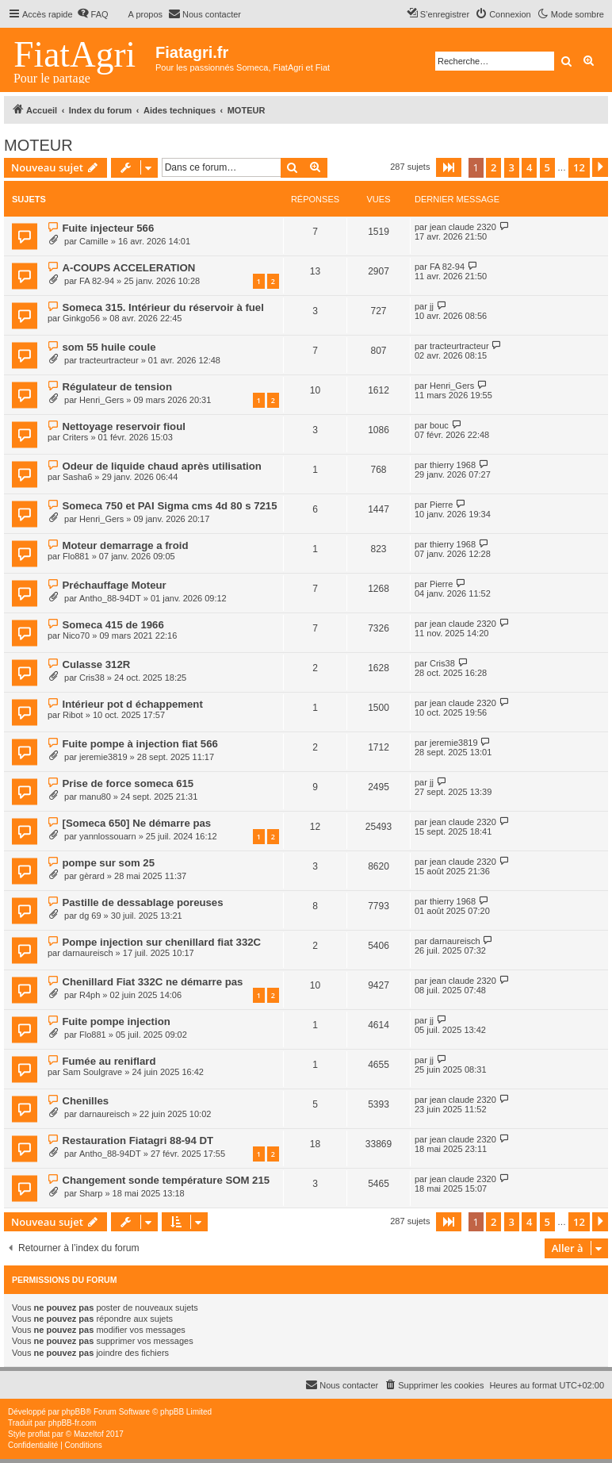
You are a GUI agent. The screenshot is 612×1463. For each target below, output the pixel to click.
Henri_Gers (101, 400)
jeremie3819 (103, 757)
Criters (75, 437)
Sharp (90, 1193)
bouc (439, 425)
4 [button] (529, 167)
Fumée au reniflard (108, 1061)
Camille (94, 241)
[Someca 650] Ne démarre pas (136, 823)
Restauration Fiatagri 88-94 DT (137, 1140)
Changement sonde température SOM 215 (166, 1180)
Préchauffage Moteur (114, 585)
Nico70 (76, 635)
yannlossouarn (107, 836)
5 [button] (547, 167)
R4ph (89, 995)
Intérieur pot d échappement (132, 704)
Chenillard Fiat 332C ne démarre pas (152, 982)
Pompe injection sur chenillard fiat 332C (161, 942)
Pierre (441, 504)
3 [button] (511, 167)
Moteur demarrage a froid (125, 545)
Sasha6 (77, 477)
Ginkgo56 (81, 318)
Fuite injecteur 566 (108, 228)
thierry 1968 (453, 465)
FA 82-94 (96, 281)
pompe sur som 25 (108, 863)
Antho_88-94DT (110, 598)
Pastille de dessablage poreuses (142, 902)
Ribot (73, 715)
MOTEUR (38, 145)
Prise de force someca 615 (127, 783)
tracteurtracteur (109, 360)
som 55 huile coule (108, 347)
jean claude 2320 (463, 227)
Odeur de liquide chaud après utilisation (161, 466)
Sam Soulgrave (92, 1072)
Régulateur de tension (117, 387)
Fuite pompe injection (116, 1021)
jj (432, 306)
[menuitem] (93, 14)
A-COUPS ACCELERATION (128, 268)
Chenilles (85, 1101)
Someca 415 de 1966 (112, 625)
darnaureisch (88, 953)
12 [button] (579, 167)
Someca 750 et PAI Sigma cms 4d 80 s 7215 (169, 506)
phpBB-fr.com (72, 1423)
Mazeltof (89, 1434)
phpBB (74, 1411)
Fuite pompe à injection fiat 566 (139, 744)
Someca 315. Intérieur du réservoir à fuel (162, 307)
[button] (448, 167)
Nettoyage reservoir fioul (123, 426)
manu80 (95, 796)
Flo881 (76, 556)
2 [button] (493, 167)
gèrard (92, 876)
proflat (39, 1434)
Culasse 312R (96, 664)
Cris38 (92, 677)
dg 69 (90, 915)
